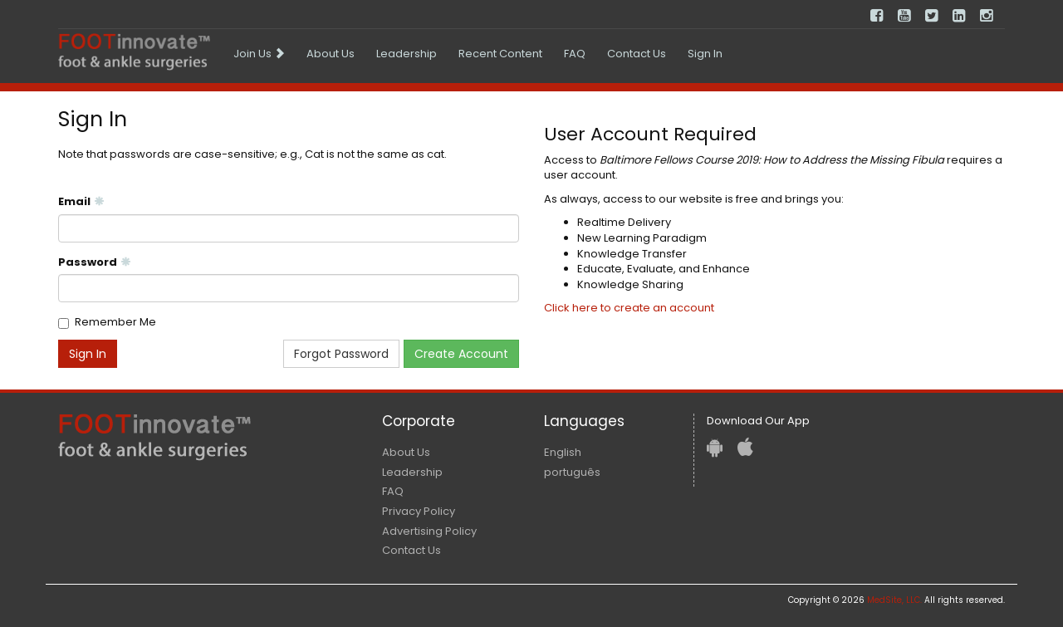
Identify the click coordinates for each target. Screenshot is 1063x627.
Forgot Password (341, 353)
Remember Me (115, 322)
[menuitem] (259, 54)
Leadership (406, 53)
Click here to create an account (629, 308)
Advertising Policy (429, 531)
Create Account (461, 353)
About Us (330, 53)
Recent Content (500, 53)
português (572, 472)
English (562, 452)
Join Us (259, 53)
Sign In (705, 53)
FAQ (574, 53)
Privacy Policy (418, 511)
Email (81, 201)
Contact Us (636, 53)
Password (94, 262)
